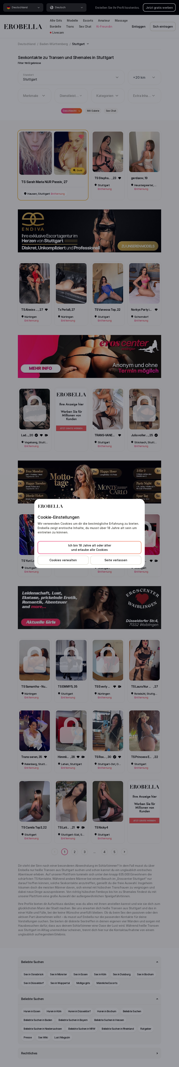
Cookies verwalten (63, 560)
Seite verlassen (115, 560)
